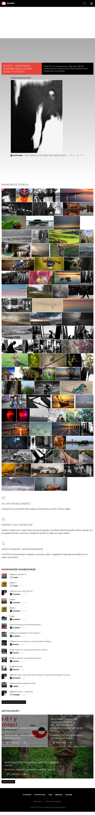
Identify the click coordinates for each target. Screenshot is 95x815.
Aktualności (11, 758)
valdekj (15, 734)
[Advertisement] (47, 22)
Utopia (15, 625)
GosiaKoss (16, 642)
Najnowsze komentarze (19, 617)
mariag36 (16, 742)
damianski (16, 725)
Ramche (16, 692)
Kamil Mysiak (18, 155)
